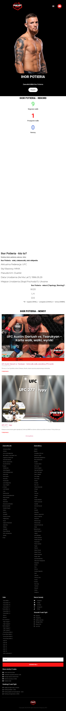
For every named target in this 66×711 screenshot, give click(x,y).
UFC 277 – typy (7, 425)
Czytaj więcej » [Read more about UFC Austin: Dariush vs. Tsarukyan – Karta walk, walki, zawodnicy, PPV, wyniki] (5, 371)
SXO (46, 707)
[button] (53, 6)
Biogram (33, 90)
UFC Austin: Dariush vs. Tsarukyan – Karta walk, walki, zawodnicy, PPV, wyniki (28, 364)
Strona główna (29, 436)
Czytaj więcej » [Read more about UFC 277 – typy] (5, 432)
